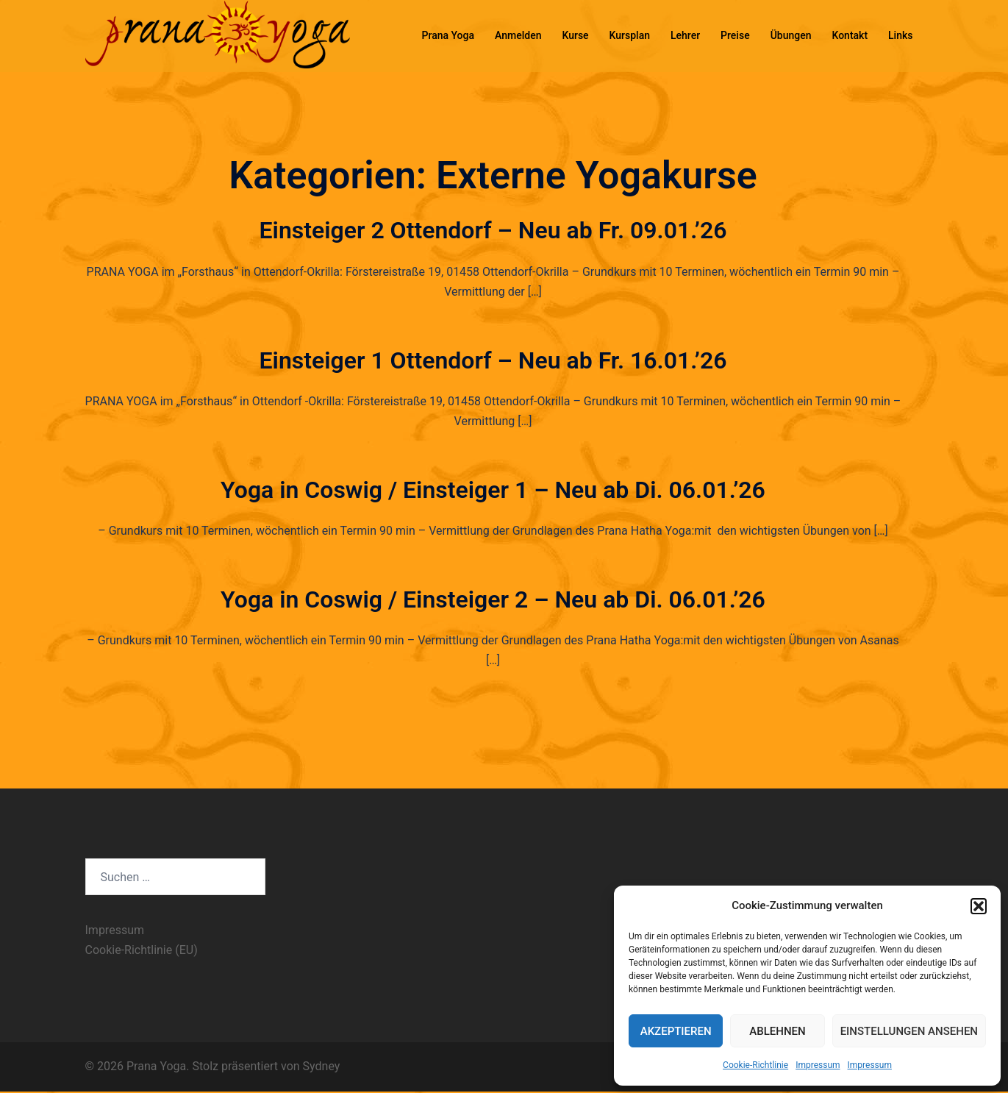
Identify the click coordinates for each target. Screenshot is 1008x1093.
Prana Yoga (448, 35)
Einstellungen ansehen (909, 1031)
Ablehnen (777, 1031)
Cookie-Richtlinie (755, 1065)
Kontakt (850, 35)
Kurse (575, 35)
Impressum (818, 1065)
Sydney (321, 1066)
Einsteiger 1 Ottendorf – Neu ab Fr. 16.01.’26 (493, 360)
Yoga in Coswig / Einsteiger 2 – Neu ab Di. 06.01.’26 (493, 599)
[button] (978, 906)
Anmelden (518, 35)
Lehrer (685, 35)
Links (900, 35)
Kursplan (630, 35)
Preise (735, 35)
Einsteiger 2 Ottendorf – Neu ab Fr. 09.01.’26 (493, 230)
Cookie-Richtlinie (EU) (141, 950)
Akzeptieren (676, 1031)
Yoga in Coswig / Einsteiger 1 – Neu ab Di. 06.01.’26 (493, 490)
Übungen (791, 35)
